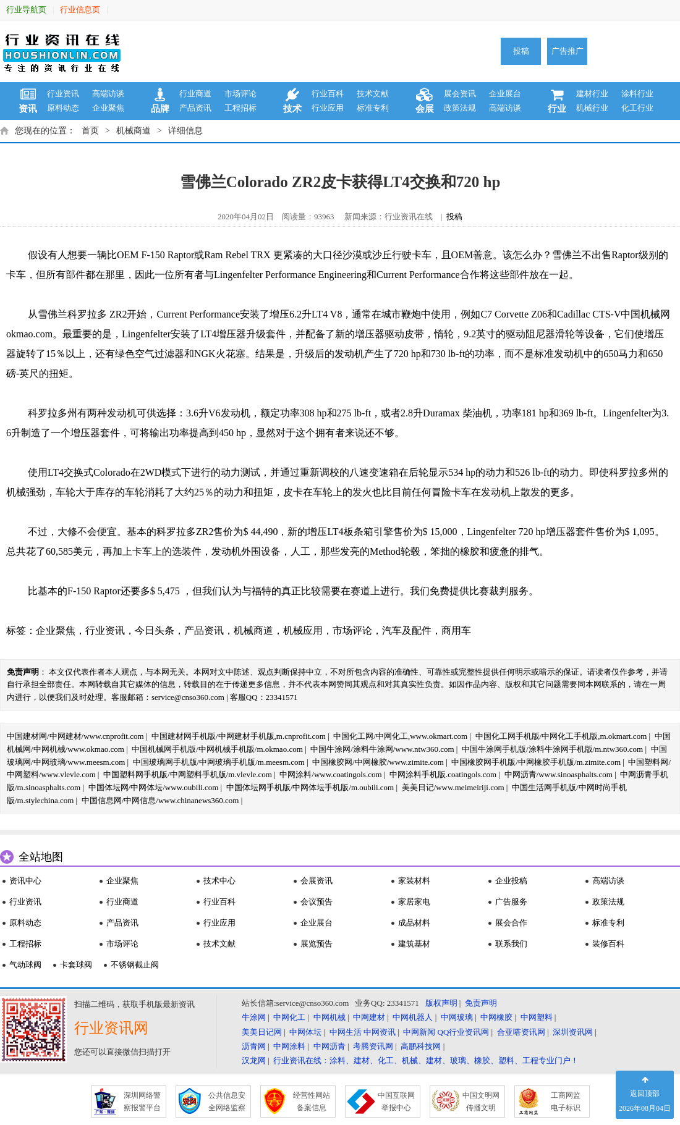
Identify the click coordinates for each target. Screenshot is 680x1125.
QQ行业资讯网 (464, 1032)
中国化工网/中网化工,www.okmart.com (400, 736)
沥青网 (254, 1046)
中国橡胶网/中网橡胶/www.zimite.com (378, 762)
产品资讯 (195, 107)
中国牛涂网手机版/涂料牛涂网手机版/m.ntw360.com (552, 749)
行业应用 (328, 107)
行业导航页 (26, 9)
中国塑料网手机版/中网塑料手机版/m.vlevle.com (187, 774)
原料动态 (63, 107)
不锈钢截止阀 (135, 964)
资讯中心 (25, 880)
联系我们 (511, 943)
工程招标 (240, 107)
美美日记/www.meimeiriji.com (453, 787)
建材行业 (592, 93)
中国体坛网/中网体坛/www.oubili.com (153, 787)
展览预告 (316, 943)
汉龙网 (254, 1060)
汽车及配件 (406, 630)
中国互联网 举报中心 (396, 1101)
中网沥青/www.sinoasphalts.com (558, 774)
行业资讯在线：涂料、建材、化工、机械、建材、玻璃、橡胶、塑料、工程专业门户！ (426, 1060)
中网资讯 (379, 1032)
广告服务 (511, 901)
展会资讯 (460, 93)
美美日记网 (262, 1032)
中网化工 (289, 1017)
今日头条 (154, 630)
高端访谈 (108, 93)
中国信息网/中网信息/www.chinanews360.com (160, 800)
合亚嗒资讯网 (521, 1032)
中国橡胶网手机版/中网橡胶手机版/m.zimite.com (536, 762)
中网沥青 (329, 1046)
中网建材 (369, 1017)
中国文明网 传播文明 (480, 1101)
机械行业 (592, 107)
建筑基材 (414, 943)
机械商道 (133, 130)
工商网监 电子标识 (565, 1101)
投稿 (521, 51)
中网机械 (329, 1017)
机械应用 (303, 630)
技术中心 (219, 880)
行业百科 (328, 93)
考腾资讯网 (373, 1046)
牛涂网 (254, 1017)
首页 (90, 130)
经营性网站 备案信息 (311, 1101)
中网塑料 (537, 1017)
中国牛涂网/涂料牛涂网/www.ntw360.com (382, 749)
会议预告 (316, 901)
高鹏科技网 (421, 1046)
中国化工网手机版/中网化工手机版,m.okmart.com (561, 736)
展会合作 (511, 922)
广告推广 (567, 51)
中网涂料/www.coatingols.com (330, 774)
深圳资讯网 (573, 1032)
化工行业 (637, 107)
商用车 (456, 630)
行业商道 (195, 93)
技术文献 (373, 93)
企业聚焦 (108, 107)
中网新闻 (419, 1032)
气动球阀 (25, 964)
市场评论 (240, 93)
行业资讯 (63, 93)
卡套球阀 (76, 964)
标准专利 (373, 107)
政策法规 (460, 107)
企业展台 (505, 93)
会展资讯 (316, 880)
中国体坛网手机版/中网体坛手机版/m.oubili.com (310, 787)
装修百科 (608, 943)
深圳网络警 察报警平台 (142, 1101)
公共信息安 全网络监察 (226, 1101)
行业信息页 (80, 9)
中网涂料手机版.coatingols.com (442, 774)
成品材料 (414, 922)
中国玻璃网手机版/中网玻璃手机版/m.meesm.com (219, 762)
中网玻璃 (457, 1017)
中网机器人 (413, 1017)
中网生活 (345, 1032)
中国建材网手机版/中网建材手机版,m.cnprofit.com (238, 736)
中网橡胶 (496, 1017)
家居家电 (414, 901)
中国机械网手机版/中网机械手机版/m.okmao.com (217, 749)
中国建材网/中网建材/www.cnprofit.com (75, 736)
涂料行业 (637, 93)
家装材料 (414, 880)
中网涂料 (289, 1046)
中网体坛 (305, 1032)
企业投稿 (511, 880)
